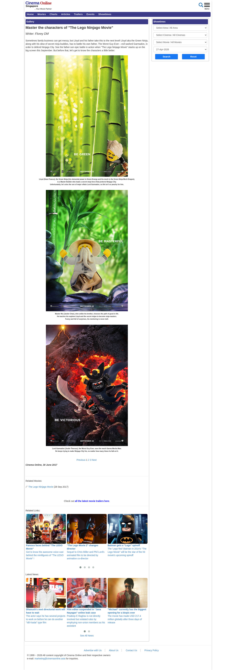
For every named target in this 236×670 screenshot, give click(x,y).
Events (90, 14)
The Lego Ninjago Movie (40, 486)
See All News (87, 635)
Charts (54, 14)
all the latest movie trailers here (92, 501)
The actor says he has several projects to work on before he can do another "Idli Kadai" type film (46, 601)
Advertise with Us (93, 650)
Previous (81, 460)
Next (94, 460)
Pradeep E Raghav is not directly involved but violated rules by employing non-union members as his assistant (87, 602)
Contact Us (131, 650)
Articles (65, 14)
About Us (113, 650)
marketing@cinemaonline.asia (50, 658)
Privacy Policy (151, 650)
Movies (42, 14)
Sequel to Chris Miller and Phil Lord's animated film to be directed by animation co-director (87, 537)
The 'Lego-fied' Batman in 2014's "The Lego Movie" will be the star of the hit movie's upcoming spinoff (128, 535)
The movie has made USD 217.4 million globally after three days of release (128, 601)
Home (30, 14)
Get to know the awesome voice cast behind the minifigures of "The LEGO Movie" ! (46, 537)
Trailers (78, 14)
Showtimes (104, 14)
